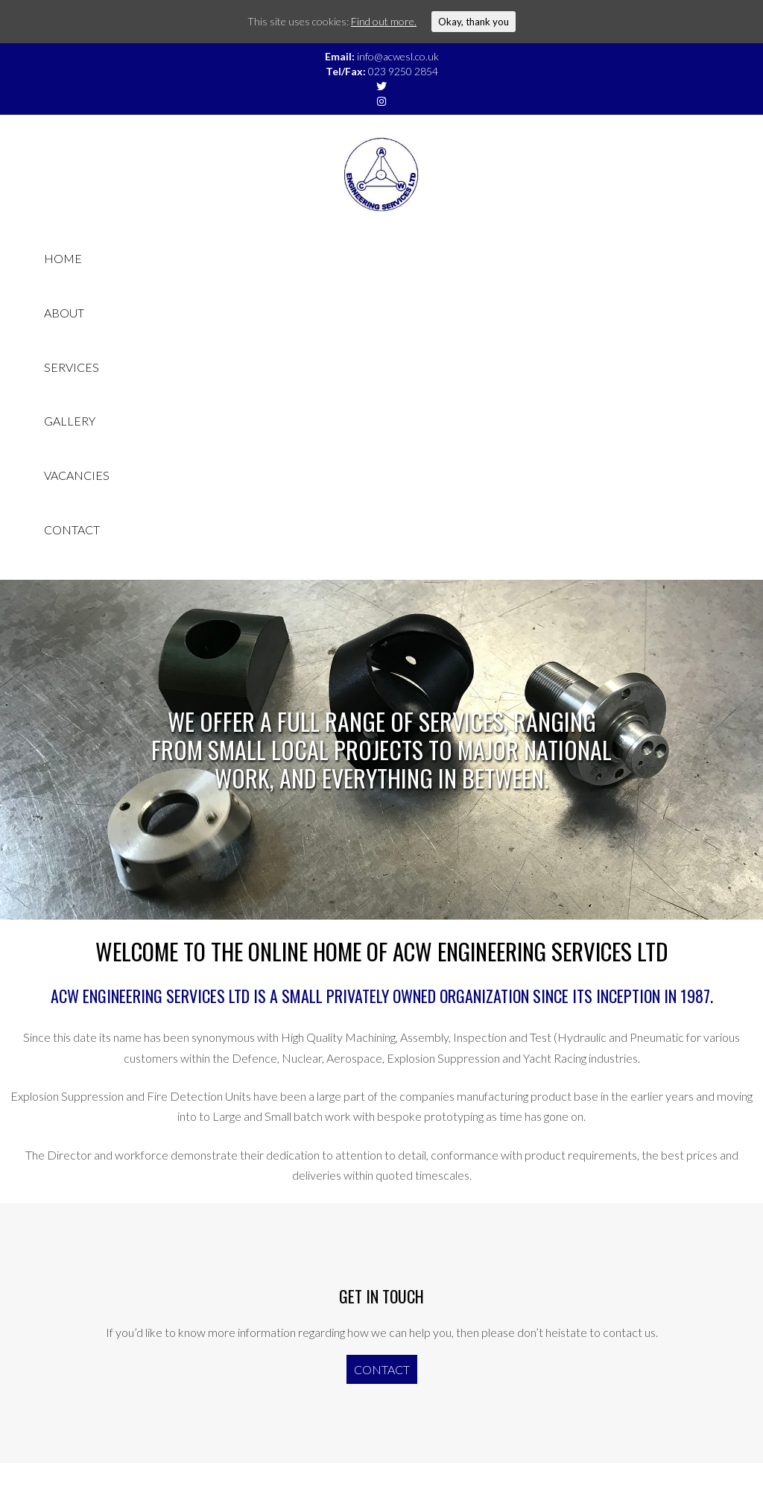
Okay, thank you (473, 22)
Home (63, 258)
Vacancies (77, 475)
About (64, 313)
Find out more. (384, 21)
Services (71, 367)
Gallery (69, 421)
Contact (72, 529)
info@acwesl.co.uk (398, 56)
